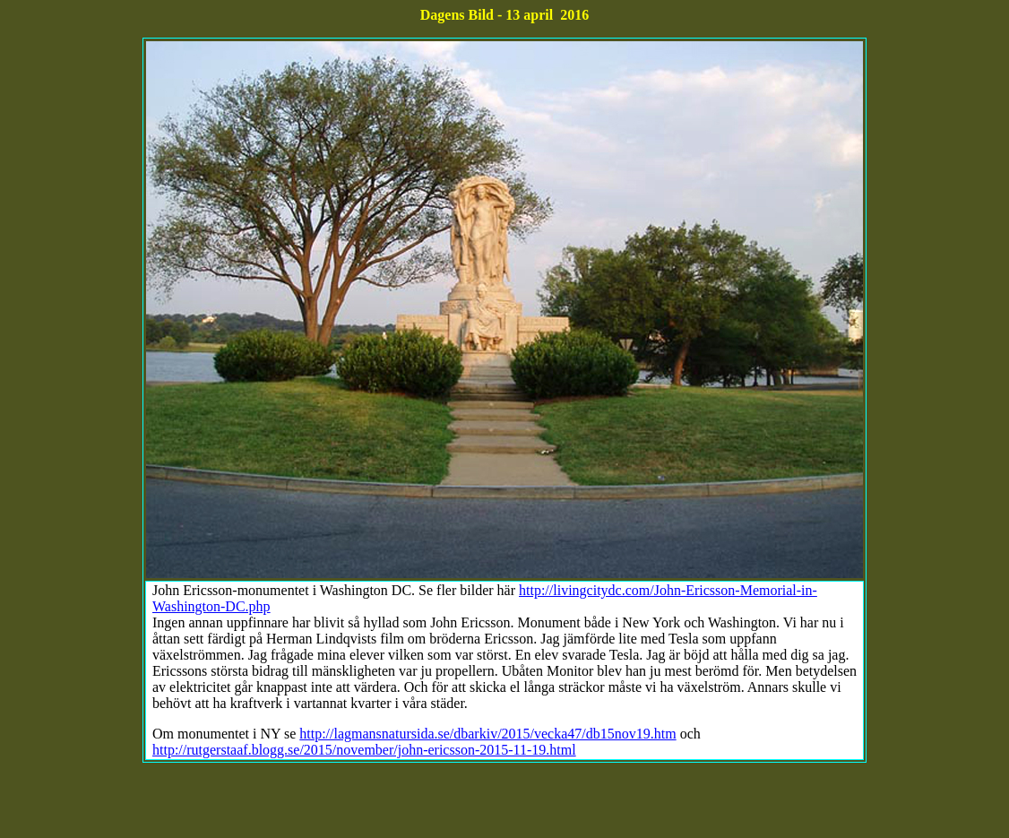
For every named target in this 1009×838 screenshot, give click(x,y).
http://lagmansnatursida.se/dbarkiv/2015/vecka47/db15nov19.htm (487, 733)
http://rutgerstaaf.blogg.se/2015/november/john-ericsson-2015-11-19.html (364, 749)
